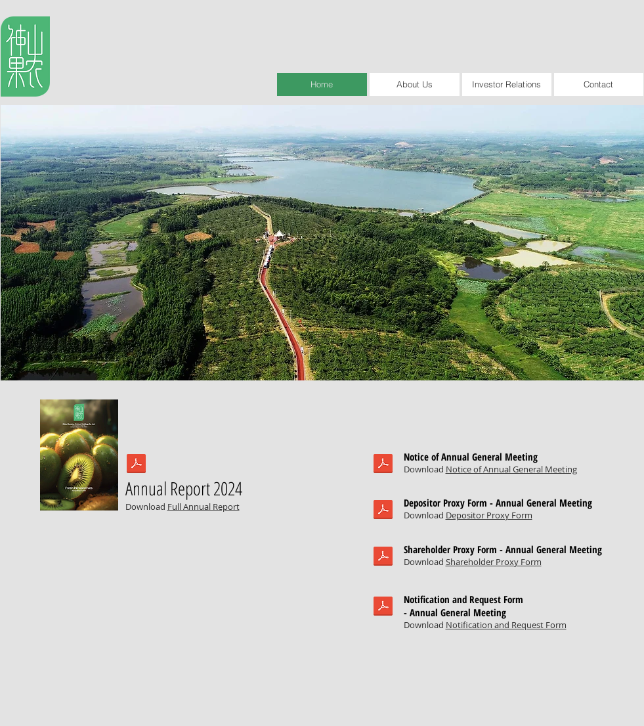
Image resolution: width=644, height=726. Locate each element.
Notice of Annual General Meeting (511, 469)
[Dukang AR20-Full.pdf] (136, 465)
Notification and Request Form (506, 625)
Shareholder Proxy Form (494, 562)
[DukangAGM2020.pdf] (383, 465)
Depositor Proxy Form (489, 515)
